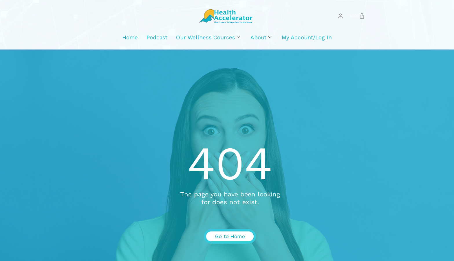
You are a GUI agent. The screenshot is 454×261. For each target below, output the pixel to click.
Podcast (157, 40)
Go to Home (230, 239)
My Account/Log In (307, 40)
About (260, 40)
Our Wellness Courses (208, 40)
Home (130, 40)
